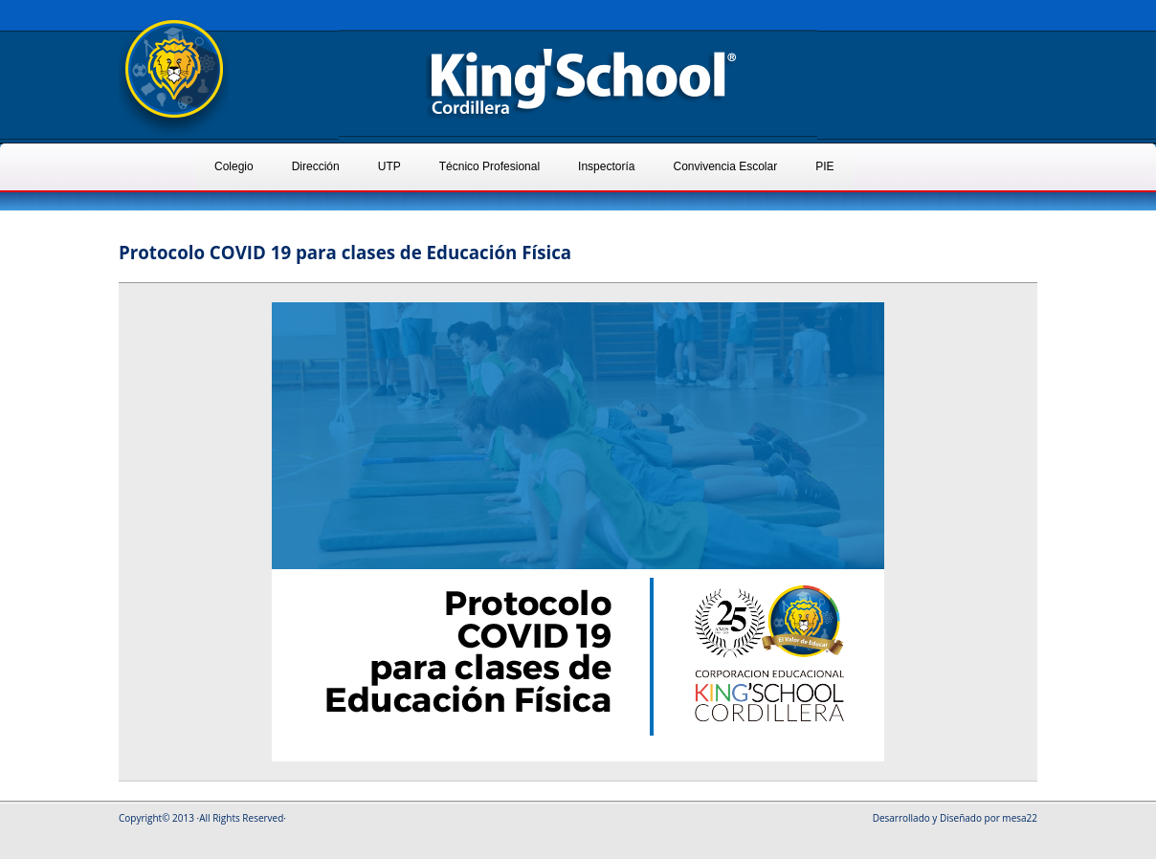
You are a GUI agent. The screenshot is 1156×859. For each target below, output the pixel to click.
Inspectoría (606, 166)
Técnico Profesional (489, 166)
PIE (824, 166)
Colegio (234, 166)
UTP (389, 166)
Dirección (316, 166)
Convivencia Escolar (725, 166)
